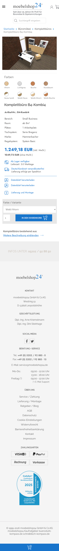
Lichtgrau (24, 85)
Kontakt (29, 433)
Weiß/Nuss (24, 95)
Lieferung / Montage (29, 401)
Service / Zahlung (29, 396)
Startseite (10, 28)
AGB (29, 410)
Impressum (29, 438)
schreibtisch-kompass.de (36, 534)
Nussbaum (50, 85)
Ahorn (10, 85)
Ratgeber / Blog (29, 405)
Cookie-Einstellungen (29, 419)
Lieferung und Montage (19, 192)
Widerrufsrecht (29, 424)
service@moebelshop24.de (33, 365)
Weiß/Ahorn (37, 95)
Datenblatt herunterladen (20, 180)
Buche (37, 85)
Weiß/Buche (50, 95)
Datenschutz (29, 415)
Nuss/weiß (10, 95)
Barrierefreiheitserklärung (29, 429)
